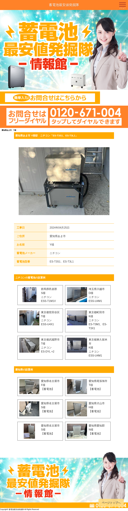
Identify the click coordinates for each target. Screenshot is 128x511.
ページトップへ (111, 502)
